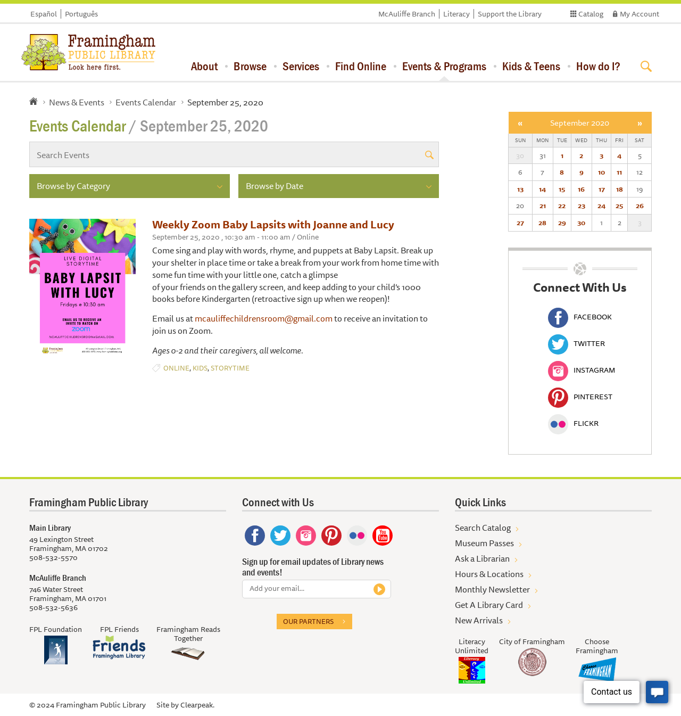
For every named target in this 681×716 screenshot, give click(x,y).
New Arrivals (479, 620)
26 (640, 205)
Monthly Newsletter (492, 589)
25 (619, 205)
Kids (200, 368)
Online (176, 368)
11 (619, 172)
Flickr (573, 423)
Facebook (580, 317)
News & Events (76, 102)
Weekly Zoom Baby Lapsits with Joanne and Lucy (273, 224)
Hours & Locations (489, 574)
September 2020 (579, 123)
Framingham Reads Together (188, 633)
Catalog (590, 14)
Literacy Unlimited (471, 646)
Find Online (360, 66)
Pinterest (580, 396)
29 (562, 222)
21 (542, 205)
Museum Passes (484, 543)
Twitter (576, 343)
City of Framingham (532, 641)
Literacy (456, 14)
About (204, 66)
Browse (250, 66)
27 (520, 222)
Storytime (230, 368)
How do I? (598, 66)
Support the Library (510, 14)
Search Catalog (483, 527)
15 (562, 189)
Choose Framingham (597, 646)
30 (581, 222)
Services (301, 66)
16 (581, 189)
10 (601, 172)
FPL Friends (119, 629)
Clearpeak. (197, 705)
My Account (639, 14)
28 (542, 222)
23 (581, 205)
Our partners (308, 621)
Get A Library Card (489, 605)
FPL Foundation (55, 629)
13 (520, 189)
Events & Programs (444, 66)
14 (542, 189)
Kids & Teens (531, 66)
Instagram (581, 370)
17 (602, 189)
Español (43, 14)
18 (619, 189)
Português (81, 14)
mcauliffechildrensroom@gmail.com (264, 318)
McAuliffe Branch (406, 14)
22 (562, 205)
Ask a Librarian (482, 558)
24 (601, 205)
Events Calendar (145, 102)
